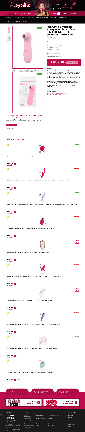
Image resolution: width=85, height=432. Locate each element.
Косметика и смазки (52, 422)
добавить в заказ (71, 62)
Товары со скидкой (71, 424)
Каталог (11, 17)
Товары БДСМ (50, 420)
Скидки (24, 13)
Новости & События (71, 423)
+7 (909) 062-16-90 (10, 417)
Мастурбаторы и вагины (40, 418)
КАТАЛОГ (13, 13)
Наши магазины (72, 13)
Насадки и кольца (39, 420)
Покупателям (65, 13)
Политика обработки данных (15, 429)
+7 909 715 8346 (10, 418)
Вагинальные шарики (28, 422)
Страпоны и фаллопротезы (53, 415)
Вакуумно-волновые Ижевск (54, 94)
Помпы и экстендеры (28, 420)
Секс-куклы (50, 418)
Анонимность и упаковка (72, 421)
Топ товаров (53, 13)
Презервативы (39, 422)
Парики (37, 425)
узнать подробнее (11, 124)
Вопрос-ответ (70, 417)
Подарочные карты (27, 427)
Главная (7, 17)
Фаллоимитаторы (39, 415)
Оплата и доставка (70, 419)
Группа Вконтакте (10, 422)
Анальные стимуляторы (28, 418)
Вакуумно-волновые (32, 17)
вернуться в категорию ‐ (19, 21)
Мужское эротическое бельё (29, 425)
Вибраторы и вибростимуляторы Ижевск (56, 93)
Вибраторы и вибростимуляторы (21, 17)
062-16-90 (62, 8)
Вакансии (69, 426)
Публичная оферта (13, 428)
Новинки (30, 13)
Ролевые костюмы (51, 425)
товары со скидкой (60, 402)
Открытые (22, 402)
